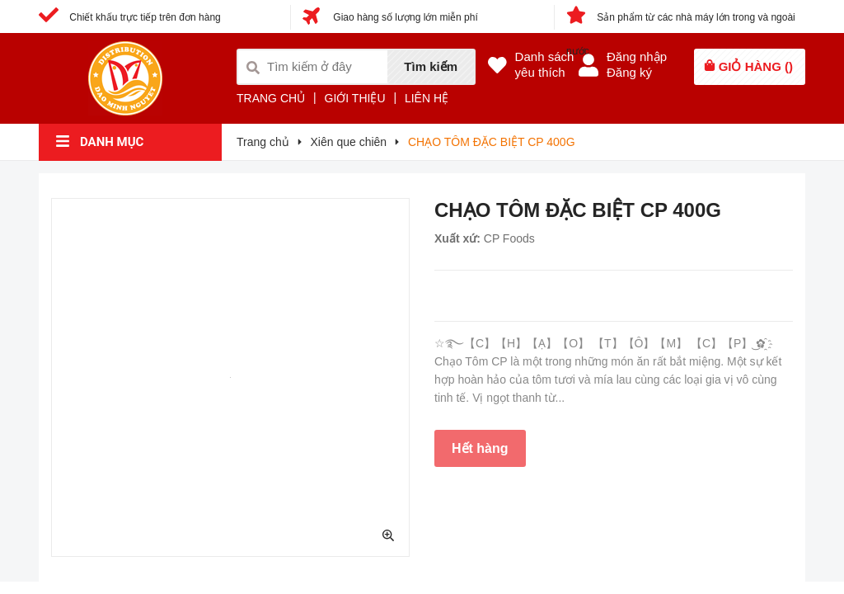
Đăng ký (629, 72)
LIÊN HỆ (426, 98)
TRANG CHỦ (271, 98)
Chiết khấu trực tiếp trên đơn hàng (130, 17)
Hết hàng (480, 448)
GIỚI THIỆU (355, 98)
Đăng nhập (637, 57)
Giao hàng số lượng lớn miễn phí (390, 17)
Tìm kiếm (430, 66)
